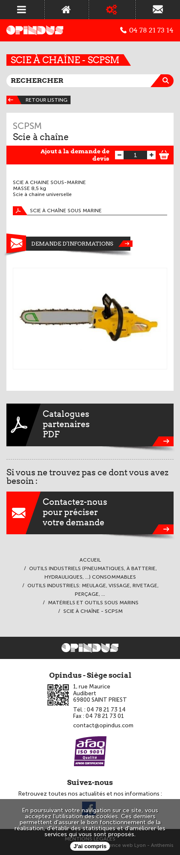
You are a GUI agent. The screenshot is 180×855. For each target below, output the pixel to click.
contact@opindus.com (103, 725)
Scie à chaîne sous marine (57, 210)
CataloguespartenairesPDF (90, 425)
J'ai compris (90, 846)
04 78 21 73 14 (147, 30)
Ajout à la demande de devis (75, 155)
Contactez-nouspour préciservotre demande (90, 513)
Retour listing (37, 100)
